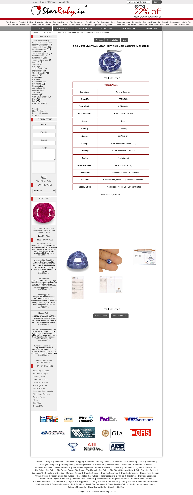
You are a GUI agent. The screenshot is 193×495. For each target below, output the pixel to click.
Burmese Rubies (73, 473)
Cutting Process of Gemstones (104, 481)
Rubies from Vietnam (149, 473)
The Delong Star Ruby (45, 470)
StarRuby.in (94, 492)
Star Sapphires (76, 22)
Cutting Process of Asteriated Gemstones (139, 481)
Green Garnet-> (38, 73)
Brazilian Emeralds (41, 481)
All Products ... (38, 115)
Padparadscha (123, 22)
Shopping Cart (129, 28)
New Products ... (39, 111)
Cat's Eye (186, 22)
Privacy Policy (46, 181)
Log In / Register (48, 2)
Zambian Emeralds (60, 484)
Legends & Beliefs (103, 467)
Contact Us (45, 119)
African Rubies (41, 476)
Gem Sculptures (156, 24)
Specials (148, 465)
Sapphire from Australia (141, 479)
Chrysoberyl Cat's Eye (118, 484)
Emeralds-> (37, 58)
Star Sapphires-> (39, 49)
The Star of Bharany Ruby (121, 470)
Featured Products (43, 467)
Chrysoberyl (108, 24)
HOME (41, 28)
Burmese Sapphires (147, 476)
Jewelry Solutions (40, 382)
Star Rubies (11, 22)
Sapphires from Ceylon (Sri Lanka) (54, 479)
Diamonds (24, 24)
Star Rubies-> (38, 40)
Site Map (37, 403)
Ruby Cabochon (44, 244)
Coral (64, 24)
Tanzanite (132, 24)
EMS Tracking (130, 462)
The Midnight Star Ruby (96, 470)
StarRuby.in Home (41, 371)
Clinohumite (74, 24)
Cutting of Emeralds (77, 487)
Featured (45, 198)
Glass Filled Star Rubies (87, 476)
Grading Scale (39, 377)
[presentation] (43, 168)
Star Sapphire (44, 295)
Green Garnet (38, 24)
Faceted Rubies (26, 22)
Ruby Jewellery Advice (146, 470)
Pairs (168, 24)
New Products (113, 465)
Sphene (97, 24)
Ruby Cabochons (43, 22)
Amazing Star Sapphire (44, 260)
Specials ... (36, 109)
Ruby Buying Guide (97, 487)
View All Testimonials (44, 360)
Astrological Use (40, 385)
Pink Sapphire (77, 484)
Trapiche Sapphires (105, 22)
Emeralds (136, 22)
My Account (107, 28)
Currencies (45, 185)
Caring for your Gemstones (142, 484)
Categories (63, 28)
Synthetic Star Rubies (146, 467)
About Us (37, 400)
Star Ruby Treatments (124, 467)
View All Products (62, 467)
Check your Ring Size (48, 465)
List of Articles (39, 388)
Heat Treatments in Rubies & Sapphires (118, 476)
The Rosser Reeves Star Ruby (70, 470)
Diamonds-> (37, 71)
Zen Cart (112, 492)
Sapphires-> (37, 51)
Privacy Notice (39, 397)
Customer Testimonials (43, 391)
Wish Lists (64, 2)
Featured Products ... (41, 113)
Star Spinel (175, 22)
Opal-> (35, 75)
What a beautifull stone (44, 346)
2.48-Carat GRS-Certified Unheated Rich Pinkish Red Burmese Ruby (44, 217)
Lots (175, 24)
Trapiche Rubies (60, 22)
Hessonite (120, 24)
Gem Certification (40, 379)
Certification (98, 465)
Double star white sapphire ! (44, 329)
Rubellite (143, 24)
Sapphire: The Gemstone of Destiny (48, 473)
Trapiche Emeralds (151, 22)
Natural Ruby (43, 313)
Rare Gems (48, 32)
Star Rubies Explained (83, 467)
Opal (48, 24)
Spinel (165, 22)
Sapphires (90, 22)
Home (34, 2)
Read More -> (43, 255)
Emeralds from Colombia (83, 479)
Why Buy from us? (54, 462)
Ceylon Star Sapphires (78, 481)
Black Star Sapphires (95, 484)
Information (85, 28)
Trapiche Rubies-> (40, 47)
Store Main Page (40, 374)
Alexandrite (13, 24)
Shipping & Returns (41, 394)
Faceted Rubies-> (39, 43)
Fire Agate (87, 24)
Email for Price (101, 316)
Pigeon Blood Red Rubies (62, 476)
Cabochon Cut (59, 481)
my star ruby (44, 278)
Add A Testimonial (44, 362)
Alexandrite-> (37, 69)
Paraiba (56, 24)
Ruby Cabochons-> (40, 45)
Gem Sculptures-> (39, 97)
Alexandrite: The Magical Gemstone (113, 479)
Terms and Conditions (132, 465)
